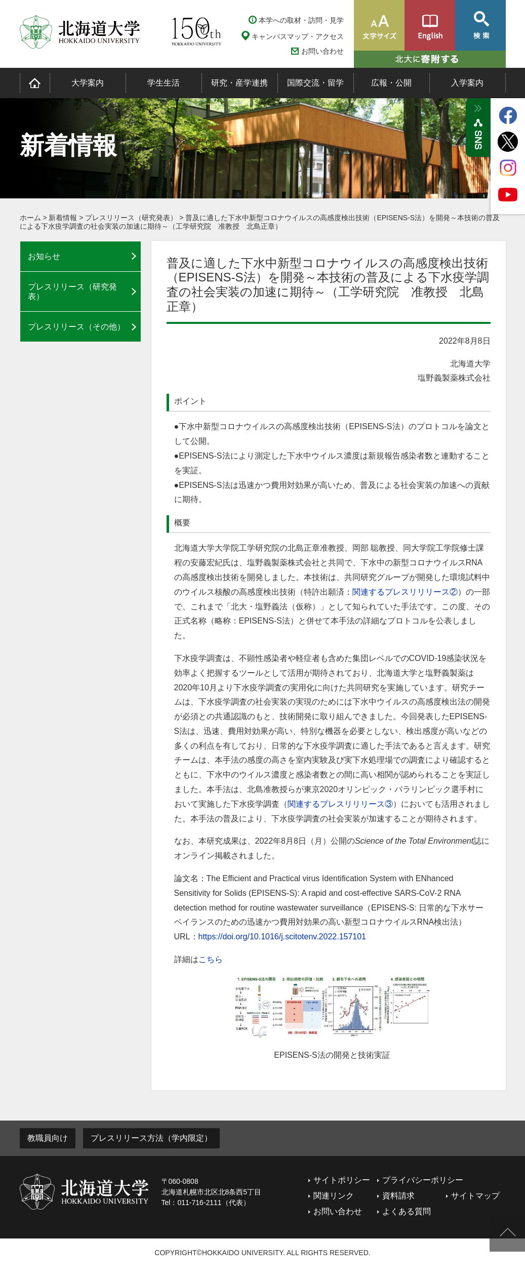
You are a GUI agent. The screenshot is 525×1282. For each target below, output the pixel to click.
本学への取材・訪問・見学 (301, 20)
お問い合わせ (322, 51)
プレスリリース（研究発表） (131, 218)
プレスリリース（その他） (76, 326)
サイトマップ (475, 1195)
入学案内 (467, 82)
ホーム (30, 218)
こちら (210, 959)
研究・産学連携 (239, 82)
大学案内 (87, 82)
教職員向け (47, 1138)
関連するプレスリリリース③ (340, 804)
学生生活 (163, 82)
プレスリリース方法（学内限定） (151, 1138)
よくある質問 (406, 1211)
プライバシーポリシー (422, 1180)
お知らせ (44, 256)
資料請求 (398, 1195)
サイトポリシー (341, 1180)
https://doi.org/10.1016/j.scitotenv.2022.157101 (282, 936)
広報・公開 (391, 82)
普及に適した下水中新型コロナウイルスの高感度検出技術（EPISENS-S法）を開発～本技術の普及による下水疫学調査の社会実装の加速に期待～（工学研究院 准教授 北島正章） (260, 222)
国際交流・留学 (315, 82)
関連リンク (333, 1195)
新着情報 (63, 218)
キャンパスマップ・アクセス (298, 36)
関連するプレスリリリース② (405, 592)
